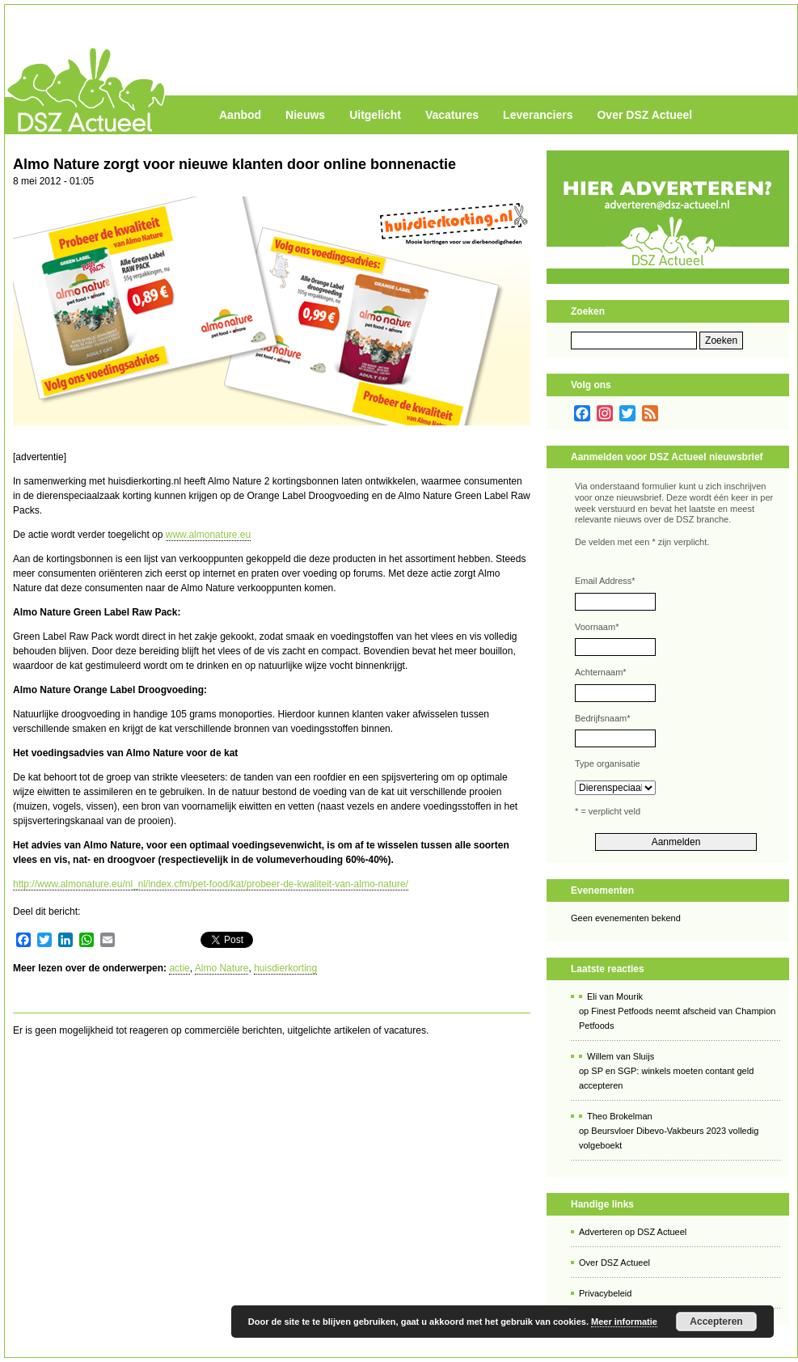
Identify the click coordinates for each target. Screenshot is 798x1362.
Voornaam (597, 627)
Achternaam (601, 672)
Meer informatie (624, 1321)
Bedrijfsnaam (602, 718)
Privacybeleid (605, 1293)
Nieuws (305, 114)
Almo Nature (222, 968)
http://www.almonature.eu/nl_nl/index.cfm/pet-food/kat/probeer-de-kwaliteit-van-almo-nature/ (210, 884)
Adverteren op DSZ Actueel (632, 1232)
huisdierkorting (285, 968)
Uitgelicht (375, 114)
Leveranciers (537, 114)
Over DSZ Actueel (644, 114)
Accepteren (716, 1321)
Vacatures (452, 114)
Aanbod (240, 114)
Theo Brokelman (619, 1116)
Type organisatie (607, 763)
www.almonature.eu (208, 534)
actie (179, 968)
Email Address (605, 581)
